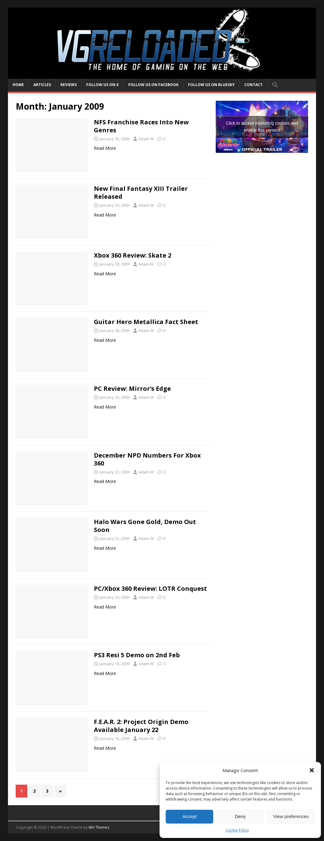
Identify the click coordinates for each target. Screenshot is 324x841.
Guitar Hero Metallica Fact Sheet (146, 322)
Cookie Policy (237, 830)
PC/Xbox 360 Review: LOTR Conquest (150, 588)
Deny (240, 816)
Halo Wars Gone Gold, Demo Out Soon (145, 526)
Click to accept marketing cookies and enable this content (262, 127)
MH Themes (99, 827)
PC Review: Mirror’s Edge (132, 388)
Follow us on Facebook (153, 84)
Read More (105, 148)
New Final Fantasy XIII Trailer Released (141, 192)
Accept (190, 816)
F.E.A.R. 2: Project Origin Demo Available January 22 (141, 726)
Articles (42, 84)
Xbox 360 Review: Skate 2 (132, 255)
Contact (253, 84)
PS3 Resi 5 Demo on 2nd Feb (137, 655)
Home (18, 84)
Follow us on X (102, 84)
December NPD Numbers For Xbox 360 (147, 459)
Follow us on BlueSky (211, 84)
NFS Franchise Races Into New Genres (141, 126)
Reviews (68, 84)
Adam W (146, 138)
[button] (312, 770)
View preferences (291, 816)
